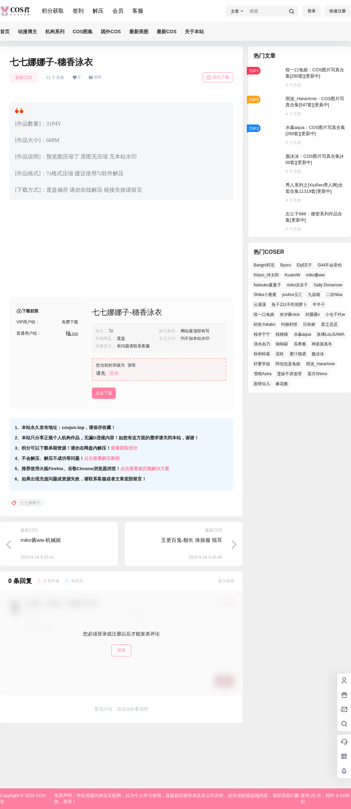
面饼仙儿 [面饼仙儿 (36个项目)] (262, 383)
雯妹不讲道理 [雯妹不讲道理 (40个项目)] (289, 373)
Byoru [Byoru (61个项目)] (285, 265)
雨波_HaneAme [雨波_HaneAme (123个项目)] (320, 363)
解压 (98, 11)
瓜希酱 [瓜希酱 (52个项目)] (300, 344)
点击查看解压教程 (102, 513)
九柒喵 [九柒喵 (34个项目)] (314, 294)
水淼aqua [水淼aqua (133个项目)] (302, 334)
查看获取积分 (124, 503)
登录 (311, 11)
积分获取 (53, 11)
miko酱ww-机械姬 (41, 595)
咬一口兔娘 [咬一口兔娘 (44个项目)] (264, 314)
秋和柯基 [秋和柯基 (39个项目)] (262, 354)
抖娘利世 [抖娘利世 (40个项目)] (289, 324)
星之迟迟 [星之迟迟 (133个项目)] (329, 324)
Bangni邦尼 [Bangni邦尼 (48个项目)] (264, 265)
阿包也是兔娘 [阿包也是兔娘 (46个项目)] (288, 363)
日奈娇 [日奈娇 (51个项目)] (309, 324)
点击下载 (104, 448)
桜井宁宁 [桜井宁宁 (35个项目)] (262, 334)
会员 (117, 11)
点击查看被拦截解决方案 (144, 523)
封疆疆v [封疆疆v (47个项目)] (312, 314)
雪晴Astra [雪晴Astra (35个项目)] (262, 373)
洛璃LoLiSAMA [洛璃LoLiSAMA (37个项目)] (330, 334)
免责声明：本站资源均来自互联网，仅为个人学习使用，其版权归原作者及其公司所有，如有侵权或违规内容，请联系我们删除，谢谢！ (176, 798)
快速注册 (337, 11)
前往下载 (217, 77)
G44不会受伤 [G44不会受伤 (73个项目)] (330, 265)
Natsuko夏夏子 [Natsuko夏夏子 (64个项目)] (267, 285)
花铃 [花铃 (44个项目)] (280, 354)
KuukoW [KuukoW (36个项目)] (292, 275)
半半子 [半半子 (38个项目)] (319, 304)
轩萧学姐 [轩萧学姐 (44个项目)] (262, 363)
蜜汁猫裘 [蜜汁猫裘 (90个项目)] (298, 354)
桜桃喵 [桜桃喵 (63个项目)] (282, 334)
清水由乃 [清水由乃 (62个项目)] (262, 344)
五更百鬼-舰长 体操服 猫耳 (191, 595)
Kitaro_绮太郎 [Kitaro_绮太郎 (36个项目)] (266, 275)
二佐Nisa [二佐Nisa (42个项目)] (334, 294)
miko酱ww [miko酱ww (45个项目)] (315, 275)
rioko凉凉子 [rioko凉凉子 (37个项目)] (297, 285)
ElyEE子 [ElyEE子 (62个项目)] (304, 265)
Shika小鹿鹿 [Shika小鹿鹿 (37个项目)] (265, 294)
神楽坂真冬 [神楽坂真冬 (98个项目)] (322, 344)
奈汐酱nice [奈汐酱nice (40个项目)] (290, 314)
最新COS (23, 77)
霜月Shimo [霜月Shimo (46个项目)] (317, 373)
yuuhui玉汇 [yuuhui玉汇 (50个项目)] (292, 294)
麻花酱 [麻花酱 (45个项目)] (282, 383)
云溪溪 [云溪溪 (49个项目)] (260, 304)
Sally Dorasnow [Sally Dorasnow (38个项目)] (328, 285)
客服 (137, 11)
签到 (78, 11)
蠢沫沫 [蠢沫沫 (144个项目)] (318, 354)
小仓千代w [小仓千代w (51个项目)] (335, 314)
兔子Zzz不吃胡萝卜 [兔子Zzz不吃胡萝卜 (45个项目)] (289, 304)
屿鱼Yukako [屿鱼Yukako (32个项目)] (264, 324)
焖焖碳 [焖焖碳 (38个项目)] (282, 344)
